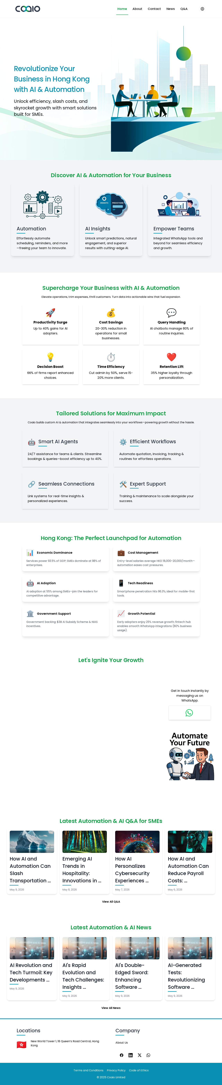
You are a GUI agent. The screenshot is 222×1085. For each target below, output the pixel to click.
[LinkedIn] (130, 1055)
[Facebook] (121, 1055)
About (137, 9)
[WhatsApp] (148, 1055)
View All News (111, 1008)
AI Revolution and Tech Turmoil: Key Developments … (31, 972)
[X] (139, 1055)
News (170, 9)
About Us (122, 1043)
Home (122, 9)
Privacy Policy (116, 1070)
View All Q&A (111, 902)
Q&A (184, 9)
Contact (154, 9)
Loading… (83, 729)
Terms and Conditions (88, 1070)
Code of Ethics (139, 1070)
